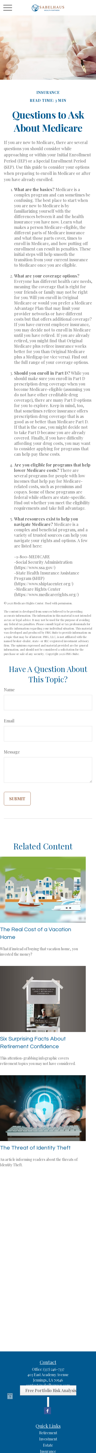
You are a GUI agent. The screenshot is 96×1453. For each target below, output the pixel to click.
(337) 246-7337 (53, 1369)
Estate (48, 1445)
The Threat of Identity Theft (35, 1148)
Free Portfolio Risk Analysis (50, 1390)
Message (12, 752)
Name (9, 689)
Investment (48, 1439)
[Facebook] (47, 1410)
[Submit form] (17, 798)
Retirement (48, 1432)
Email (9, 720)
